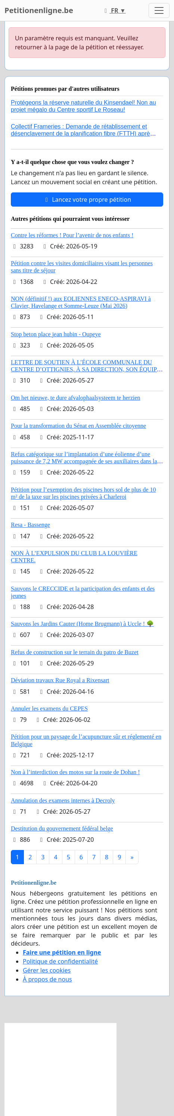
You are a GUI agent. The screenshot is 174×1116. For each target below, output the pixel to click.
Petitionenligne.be (38, 10)
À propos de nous (47, 979)
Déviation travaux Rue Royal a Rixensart (60, 680)
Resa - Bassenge (30, 525)
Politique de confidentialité (60, 961)
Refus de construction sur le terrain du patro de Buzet (75, 652)
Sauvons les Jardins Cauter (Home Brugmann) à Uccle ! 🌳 (82, 624)
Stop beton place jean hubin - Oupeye (56, 334)
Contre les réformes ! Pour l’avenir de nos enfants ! (72, 235)
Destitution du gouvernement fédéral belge (62, 828)
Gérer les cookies (47, 970)
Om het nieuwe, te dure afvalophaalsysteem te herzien (75, 398)
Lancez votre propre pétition (87, 199)
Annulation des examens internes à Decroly (63, 800)
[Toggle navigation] (159, 10)
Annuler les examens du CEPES (49, 708)
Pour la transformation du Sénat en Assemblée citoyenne (78, 426)
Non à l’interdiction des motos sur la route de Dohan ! (75, 772)
